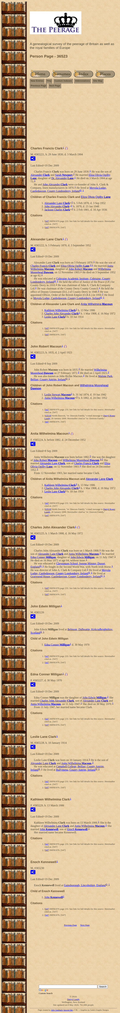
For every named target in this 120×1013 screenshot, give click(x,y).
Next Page (54, 85)
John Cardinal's (57, 1010)
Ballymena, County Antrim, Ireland (76, 769)
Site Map (97, 80)
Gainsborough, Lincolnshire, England (85, 885)
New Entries (37, 80)
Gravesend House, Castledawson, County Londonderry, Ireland (66, 576)
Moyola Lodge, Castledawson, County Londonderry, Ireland (69, 189)
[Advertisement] (73, 115)
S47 (47, 221)
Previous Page (38, 85)
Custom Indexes (63, 80)
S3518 (48, 415)
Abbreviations (82, 80)
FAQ (49, 80)
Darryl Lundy (73, 999)
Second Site (68, 1010)
